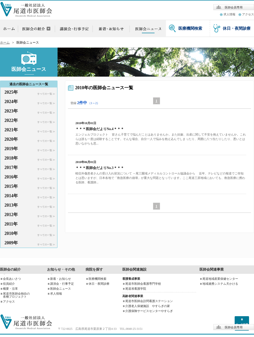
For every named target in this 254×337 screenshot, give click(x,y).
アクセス (248, 14)
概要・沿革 (10, 288)
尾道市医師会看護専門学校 (143, 283)
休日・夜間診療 (237, 28)
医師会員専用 (234, 7)
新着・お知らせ (60, 278)
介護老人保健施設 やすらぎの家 (147, 306)
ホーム (5, 42)
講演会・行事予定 (62, 283)
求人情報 (229, 14)
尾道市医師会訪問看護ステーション (149, 301)
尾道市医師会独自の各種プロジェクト (16, 295)
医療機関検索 (190, 28)
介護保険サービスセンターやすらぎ (149, 310)
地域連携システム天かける (220, 283)
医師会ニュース (60, 288)
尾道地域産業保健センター (220, 278)
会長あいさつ (12, 278)
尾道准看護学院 (135, 288)
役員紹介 (9, 283)
